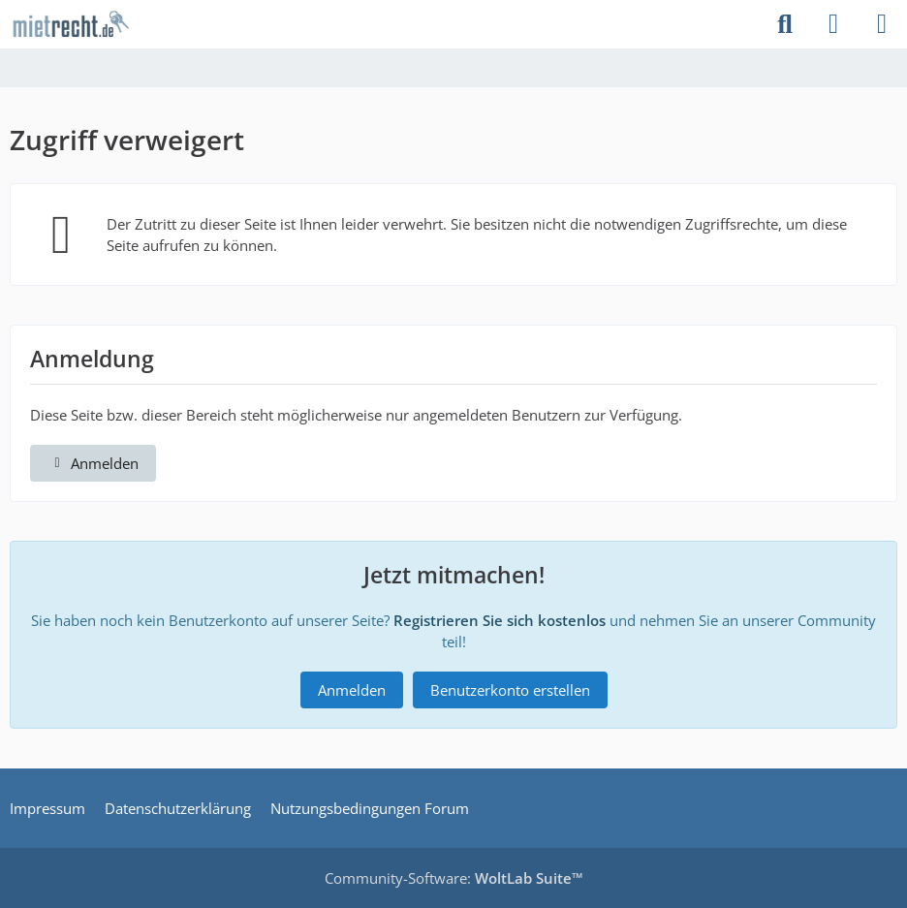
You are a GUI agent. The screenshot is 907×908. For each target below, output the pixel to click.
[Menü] (881, 24)
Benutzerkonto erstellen (510, 690)
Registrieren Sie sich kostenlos (499, 620)
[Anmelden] (833, 24)
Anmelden (93, 463)
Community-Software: (454, 878)
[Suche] (785, 24)
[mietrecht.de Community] (70, 24)
